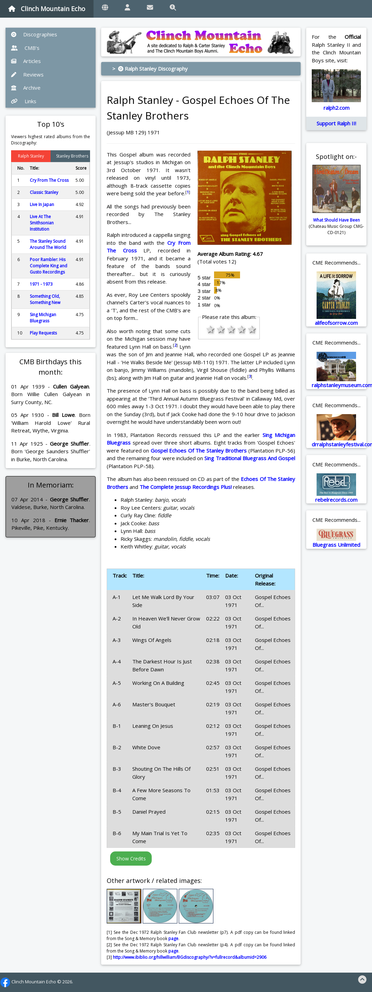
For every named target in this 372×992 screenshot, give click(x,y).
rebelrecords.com (336, 499)
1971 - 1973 (41, 284)
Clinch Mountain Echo (46, 9)
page (173, 938)
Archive (26, 87)
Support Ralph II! (336, 123)
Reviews (27, 74)
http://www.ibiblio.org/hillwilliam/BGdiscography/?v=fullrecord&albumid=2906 (189, 957)
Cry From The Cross (49, 180)
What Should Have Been (336, 220)
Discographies (34, 34)
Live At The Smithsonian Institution (42, 223)
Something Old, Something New (45, 299)
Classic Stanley (44, 192)
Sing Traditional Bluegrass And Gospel (249, 458)
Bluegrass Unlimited (336, 544)
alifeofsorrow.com (336, 322)
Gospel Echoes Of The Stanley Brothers (199, 450)
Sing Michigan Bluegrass (43, 318)
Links (23, 101)
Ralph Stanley (31, 156)
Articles (26, 60)
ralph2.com (336, 107)
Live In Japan (42, 204)
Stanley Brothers (72, 156)
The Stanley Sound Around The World (48, 244)
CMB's (25, 47)
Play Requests (43, 333)
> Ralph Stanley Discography (150, 68)
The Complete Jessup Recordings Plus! (186, 486)
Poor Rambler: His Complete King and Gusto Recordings (48, 266)
